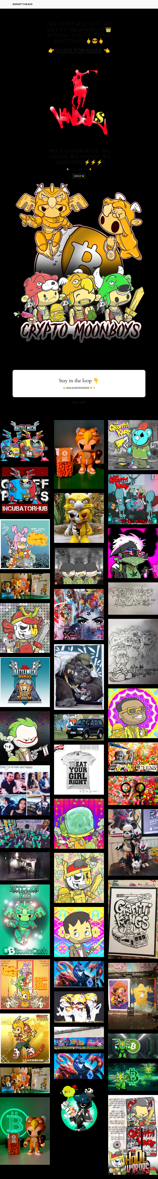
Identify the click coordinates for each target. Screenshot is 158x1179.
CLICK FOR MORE (79, 50)
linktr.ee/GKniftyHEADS (77, 387)
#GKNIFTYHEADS (22, 4)
